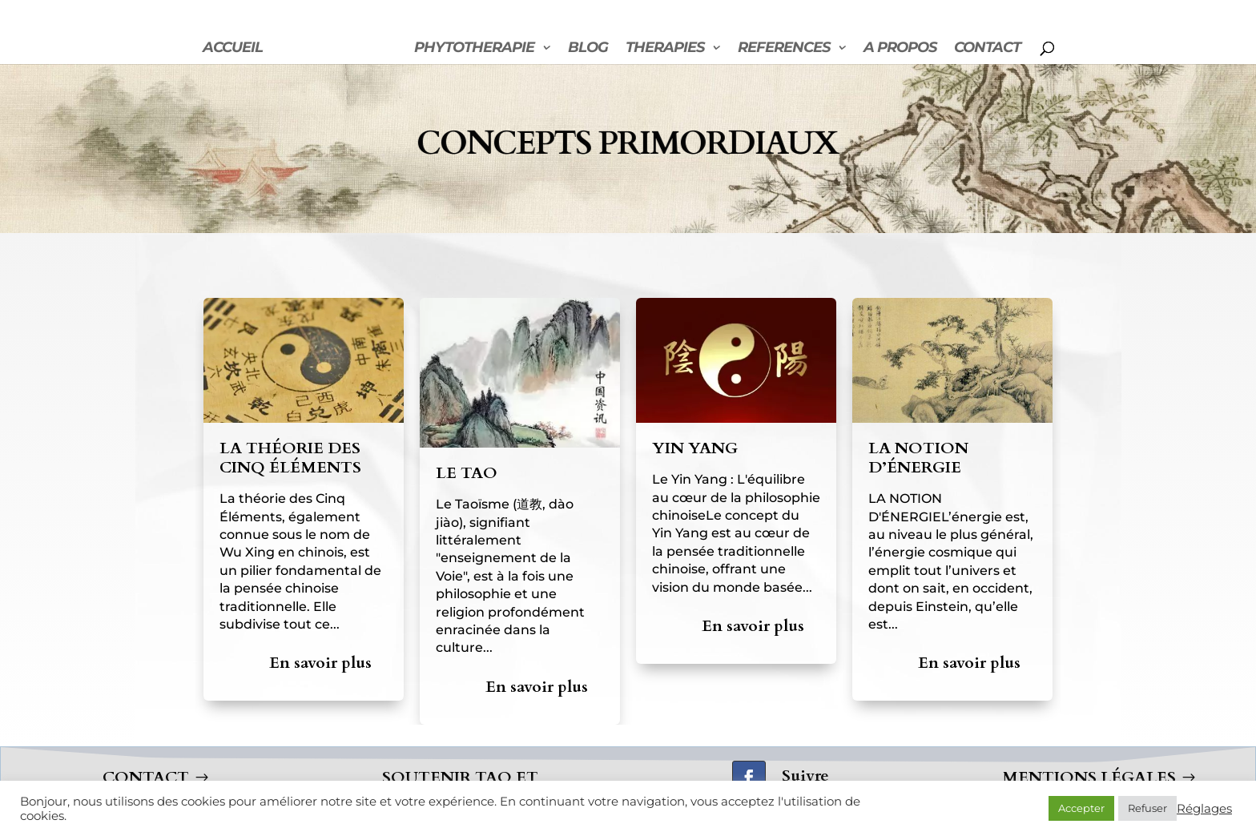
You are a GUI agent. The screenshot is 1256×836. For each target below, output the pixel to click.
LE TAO (466, 473)
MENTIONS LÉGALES (1089, 777)
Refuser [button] (1147, 808)
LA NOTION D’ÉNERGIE (918, 457)
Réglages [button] (1204, 809)
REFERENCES (784, 49)
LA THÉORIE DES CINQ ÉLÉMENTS (290, 457)
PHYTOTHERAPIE (474, 49)
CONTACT (987, 49)
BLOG (588, 49)
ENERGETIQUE (330, 49)
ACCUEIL (233, 49)
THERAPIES (665, 49)
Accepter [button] (1081, 808)
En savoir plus (320, 662)
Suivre (805, 775)
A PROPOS (899, 49)
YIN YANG (695, 448)
